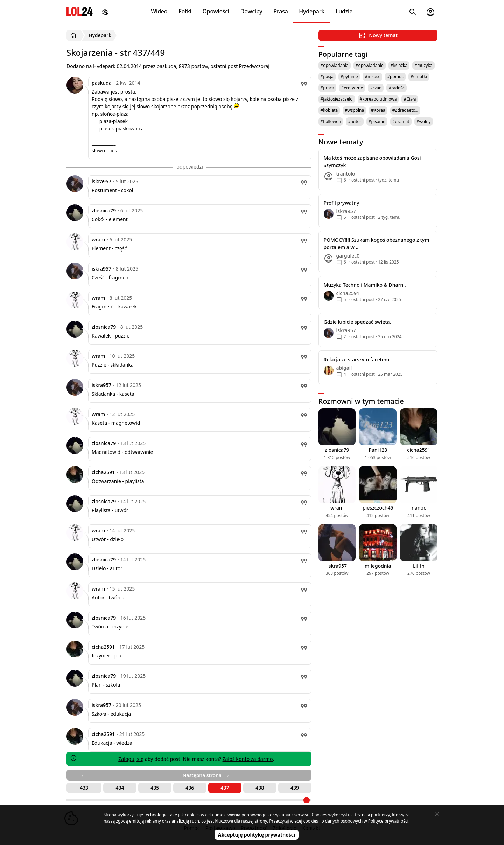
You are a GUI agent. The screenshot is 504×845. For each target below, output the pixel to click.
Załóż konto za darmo (248, 759)
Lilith (419, 566)
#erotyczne (352, 88)
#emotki (419, 77)
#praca (327, 88)
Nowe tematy (340, 141)
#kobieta (329, 110)
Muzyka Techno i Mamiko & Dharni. (365, 284)
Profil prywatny (341, 202)
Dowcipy (251, 11)
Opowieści (216, 11)
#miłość (372, 77)
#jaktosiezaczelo (337, 99)
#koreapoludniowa (378, 99)
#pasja (327, 77)
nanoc (419, 507)
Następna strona (206, 775)
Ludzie (344, 11)
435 (154, 787)
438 (259, 787)
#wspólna (354, 110)
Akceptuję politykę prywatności (256, 834)
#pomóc (395, 77)
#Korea (378, 110)
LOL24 (79, 11)
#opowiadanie (370, 65)
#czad (376, 88)
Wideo (159, 11)
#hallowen (331, 121)
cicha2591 (103, 472)
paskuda (102, 83)
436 (190, 787)
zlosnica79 (104, 210)
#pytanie (349, 77)
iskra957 (101, 181)
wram (98, 239)
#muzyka (423, 65)
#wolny (423, 121)
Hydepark (311, 11)
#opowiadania (335, 65)
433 (84, 787)
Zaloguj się (131, 759)
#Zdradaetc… (405, 110)
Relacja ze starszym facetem (357, 359)
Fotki (184, 11)
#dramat (401, 121)
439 (294, 787)
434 (119, 787)
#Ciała (410, 99)
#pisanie (377, 121)
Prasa (280, 11)
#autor (354, 121)
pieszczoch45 (378, 507)
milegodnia (378, 566)
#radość (396, 88)
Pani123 (378, 450)
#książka (399, 65)
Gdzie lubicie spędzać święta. (357, 322)
